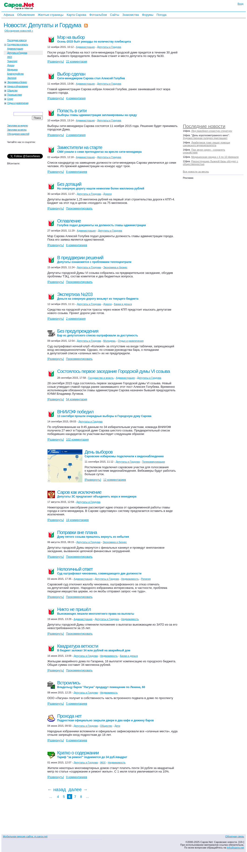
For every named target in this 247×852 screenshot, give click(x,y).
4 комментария (76, 98)
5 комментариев (76, 703)
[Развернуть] (55, 61)
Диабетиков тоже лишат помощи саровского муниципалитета (206, 144)
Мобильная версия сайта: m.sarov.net (25, 836)
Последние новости (204, 126)
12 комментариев (114, 479)
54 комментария (76, 399)
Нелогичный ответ (99, 571)
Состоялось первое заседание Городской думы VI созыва (113, 371)
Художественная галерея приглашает (205, 138)
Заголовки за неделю (17, 125)
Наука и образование (17, 86)
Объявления (26, 15)
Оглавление (101, 222)
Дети (117, 725)
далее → (78, 789)
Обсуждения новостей (18, 134)
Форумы (147, 15)
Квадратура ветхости (93, 647)
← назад (56, 789)
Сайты (114, 15)
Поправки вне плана (93, 534)
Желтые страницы (51, 15)
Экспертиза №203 (98, 296)
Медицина (12, 69)
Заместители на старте (99, 149)
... (50, 797)
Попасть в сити (97, 112)
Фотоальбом (98, 15)
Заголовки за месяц (17, 129)
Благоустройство (15, 73)
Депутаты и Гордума (54, 25)
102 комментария (77, 439)
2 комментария (76, 135)
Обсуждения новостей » (18, 30)
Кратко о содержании (92, 754)
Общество (12, 90)
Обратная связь (234, 836)
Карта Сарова (76, 15)
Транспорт (12, 61)
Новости (15, 25)
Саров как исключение (96, 494)
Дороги (10, 65)
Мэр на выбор (94, 39)
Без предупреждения (97, 332)
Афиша (9, 15)
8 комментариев (76, 171)
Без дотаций (100, 186)
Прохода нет (105, 717)
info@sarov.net (235, 847)
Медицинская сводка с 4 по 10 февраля (215, 157)
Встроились (101, 684)
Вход (241, 3)
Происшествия (14, 94)
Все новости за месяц (196, 171)
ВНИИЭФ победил (104, 413)
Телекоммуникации (153, 461)
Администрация (15, 48)
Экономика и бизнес (17, 82)
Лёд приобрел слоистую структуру (211, 130)
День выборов (124, 453)
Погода (161, 15)
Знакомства (130, 15)
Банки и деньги (123, 304)
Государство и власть (17, 44)
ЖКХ (9, 57)
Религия (146, 578)
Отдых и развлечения (17, 103)
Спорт (10, 98)
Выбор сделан (91, 75)
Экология (12, 77)
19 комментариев (77, 520)
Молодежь (109, 340)
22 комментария (76, 61)
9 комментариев (76, 777)
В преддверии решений (94, 259)
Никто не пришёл (95, 611)
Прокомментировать (79, 208)
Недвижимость (130, 578)
